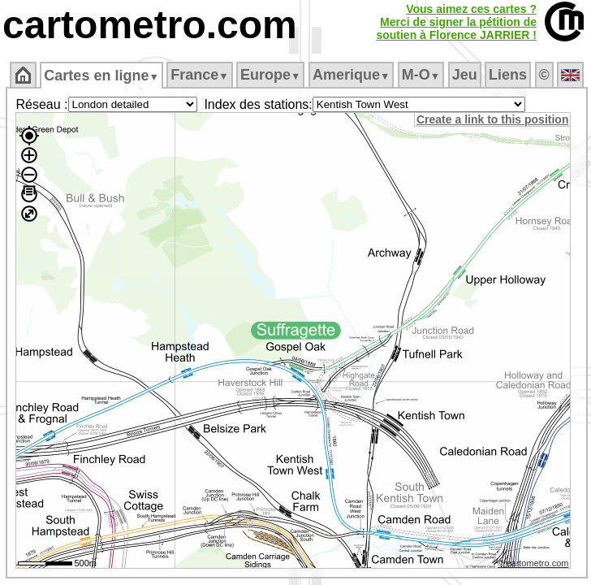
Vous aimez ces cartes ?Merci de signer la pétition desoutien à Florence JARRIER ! (456, 21)
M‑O (421, 75)
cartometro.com (149, 24)
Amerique (351, 75)
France (199, 75)
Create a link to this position (492, 119)
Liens (508, 75)
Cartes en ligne (101, 75)
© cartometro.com (533, 563)
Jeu (464, 75)
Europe (270, 75)
